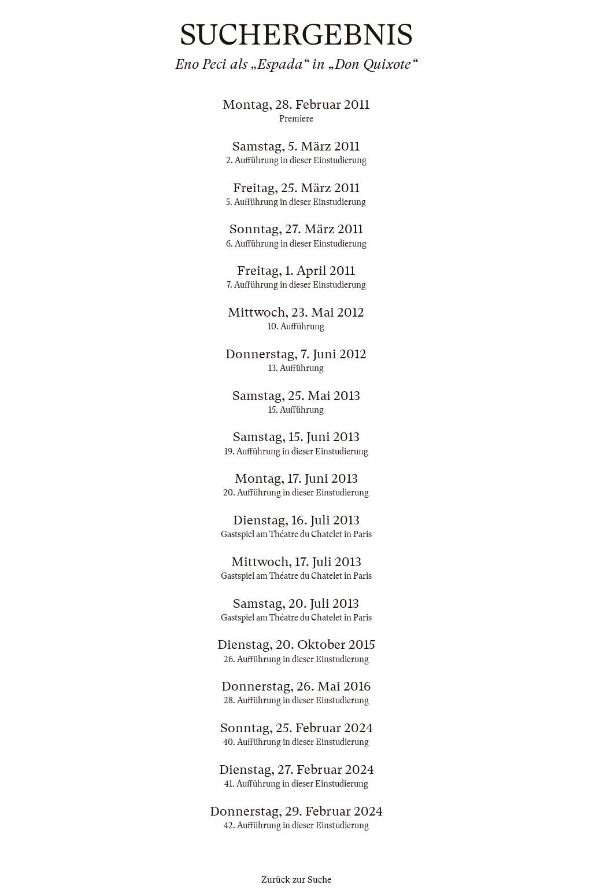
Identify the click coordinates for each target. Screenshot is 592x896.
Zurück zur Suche (296, 880)
